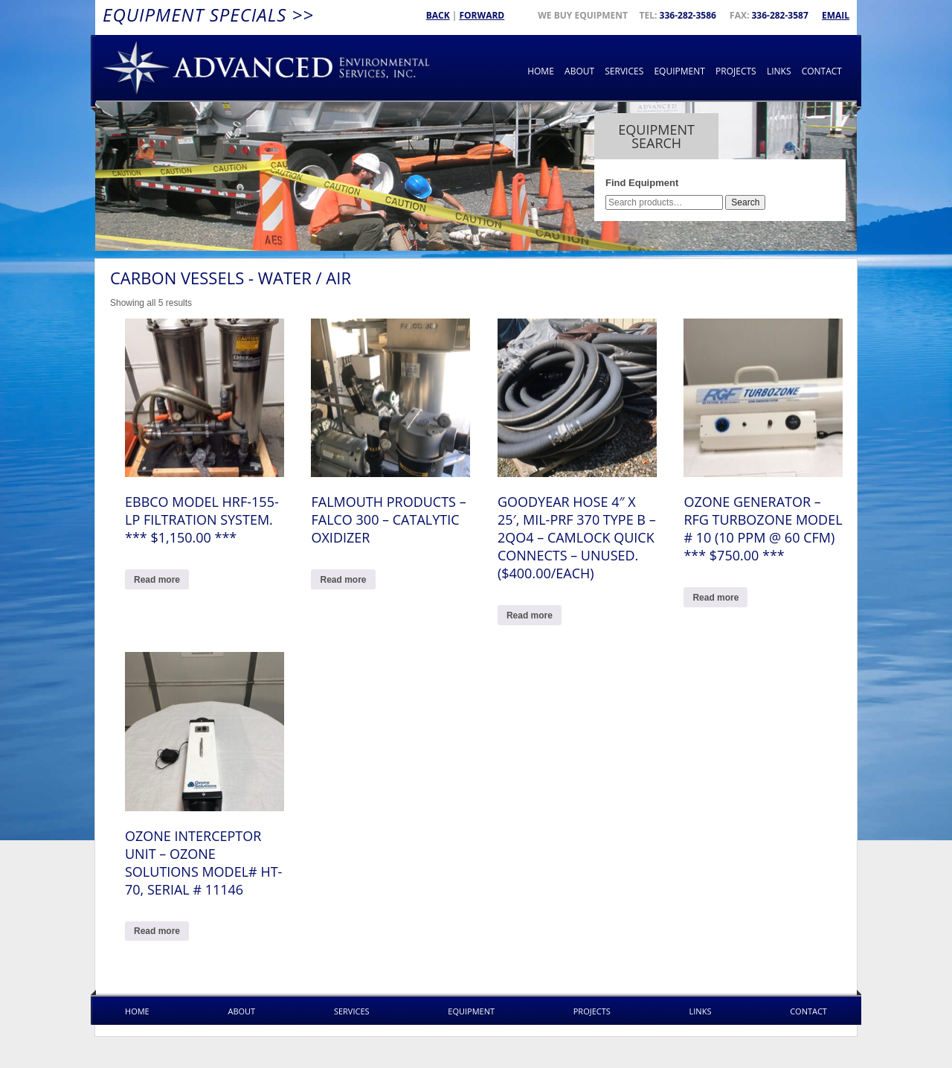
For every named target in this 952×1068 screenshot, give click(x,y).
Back (438, 15)
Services (624, 71)
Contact (822, 71)
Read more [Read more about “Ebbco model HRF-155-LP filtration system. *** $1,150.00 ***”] (157, 580)
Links (779, 71)
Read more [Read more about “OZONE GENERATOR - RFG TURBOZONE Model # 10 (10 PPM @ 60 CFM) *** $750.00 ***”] (715, 597)
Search (745, 202)
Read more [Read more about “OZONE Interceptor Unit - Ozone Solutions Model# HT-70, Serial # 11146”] (157, 931)
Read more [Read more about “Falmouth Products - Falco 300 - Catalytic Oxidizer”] (343, 580)
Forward (481, 15)
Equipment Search (656, 136)
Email (835, 15)
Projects (735, 71)
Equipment (679, 71)
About (579, 71)
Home (540, 71)
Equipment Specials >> (208, 14)
